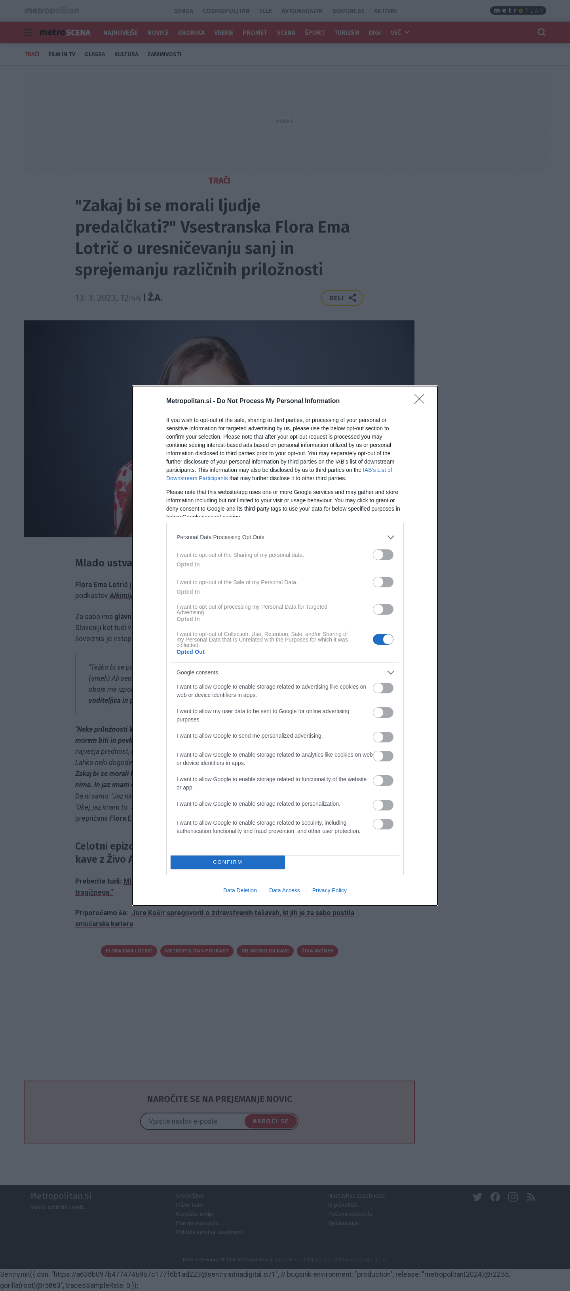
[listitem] (285, 537)
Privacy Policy (329, 890)
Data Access (284, 890)
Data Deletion (240, 890)
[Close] (421, 401)
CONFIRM (228, 862)
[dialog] (285, 645)
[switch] (383, 554)
